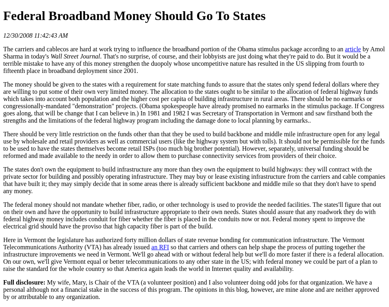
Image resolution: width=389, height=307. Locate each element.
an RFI (160, 247)
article (353, 49)
